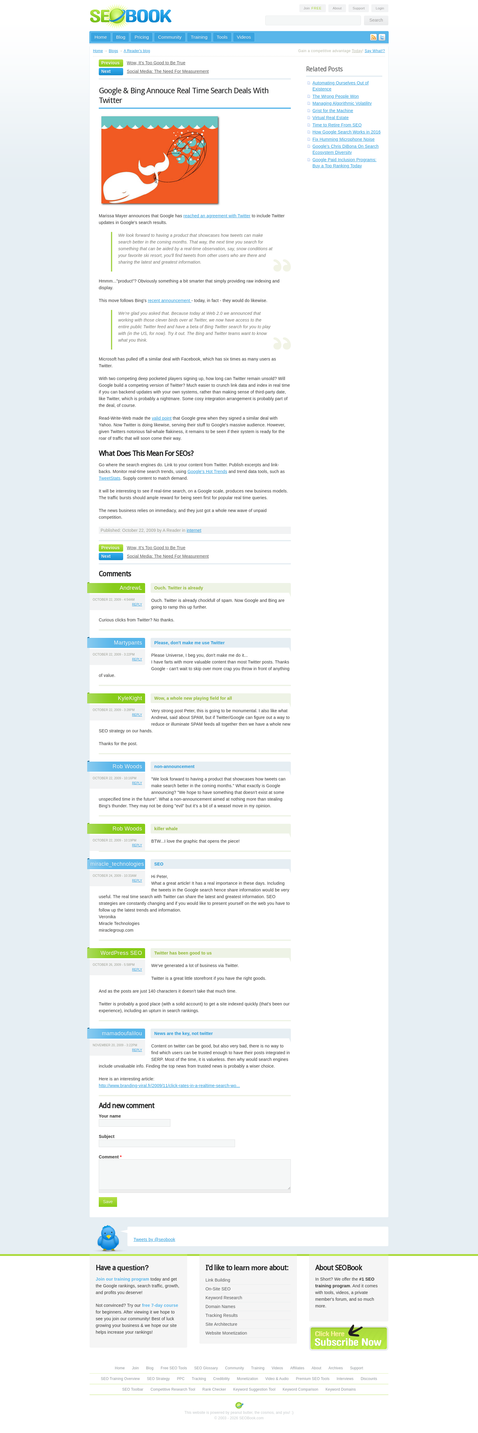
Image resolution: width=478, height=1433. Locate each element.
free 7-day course (160, 1305)
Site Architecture (221, 1324)
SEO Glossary (206, 1368)
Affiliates (297, 1368)
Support (359, 8)
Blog (121, 37)
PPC (180, 1379)
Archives (336, 1368)
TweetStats (109, 478)
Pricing (141, 37)
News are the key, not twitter (183, 1033)
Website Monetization (226, 1333)
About (337, 8)
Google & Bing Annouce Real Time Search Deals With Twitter (184, 95)
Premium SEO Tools (313, 1379)
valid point (162, 418)
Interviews (345, 1379)
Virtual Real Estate (330, 117)
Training (199, 37)
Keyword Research (223, 1297)
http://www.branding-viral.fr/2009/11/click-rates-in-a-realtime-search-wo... (169, 1085)
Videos (244, 37)
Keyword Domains (341, 1389)
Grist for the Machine (332, 110)
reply (137, 604)
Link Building (217, 1280)
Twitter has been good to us (183, 953)
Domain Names (220, 1306)
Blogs (113, 51)
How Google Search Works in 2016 (346, 132)
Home (101, 37)
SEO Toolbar (132, 1389)
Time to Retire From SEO (337, 125)
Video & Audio (277, 1379)
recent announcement (169, 300)
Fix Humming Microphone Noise (343, 139)
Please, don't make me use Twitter (189, 642)
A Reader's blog (137, 51)
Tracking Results (221, 1315)
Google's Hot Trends (207, 471)
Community (169, 37)
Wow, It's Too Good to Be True (156, 62)
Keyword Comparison (300, 1389)
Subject (107, 1136)
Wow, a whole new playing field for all (193, 698)
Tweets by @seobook (154, 1239)
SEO (158, 864)
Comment (110, 1156)
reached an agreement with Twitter (217, 215)
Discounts (369, 1379)
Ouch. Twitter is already (178, 587)
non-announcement (174, 766)
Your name (110, 1116)
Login (380, 8)
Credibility (221, 1379)
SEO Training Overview (120, 1379)
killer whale (166, 828)
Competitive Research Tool (173, 1389)
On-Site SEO (217, 1288)
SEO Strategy (158, 1379)
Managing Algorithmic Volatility (342, 103)
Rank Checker (214, 1389)
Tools (222, 37)
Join (313, 8)
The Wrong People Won (335, 96)
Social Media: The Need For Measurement (168, 71)
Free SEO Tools (174, 1368)
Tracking (199, 1379)
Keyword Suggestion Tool (254, 1389)
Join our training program (122, 1279)
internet (194, 530)
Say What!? (375, 51)
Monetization (247, 1379)
